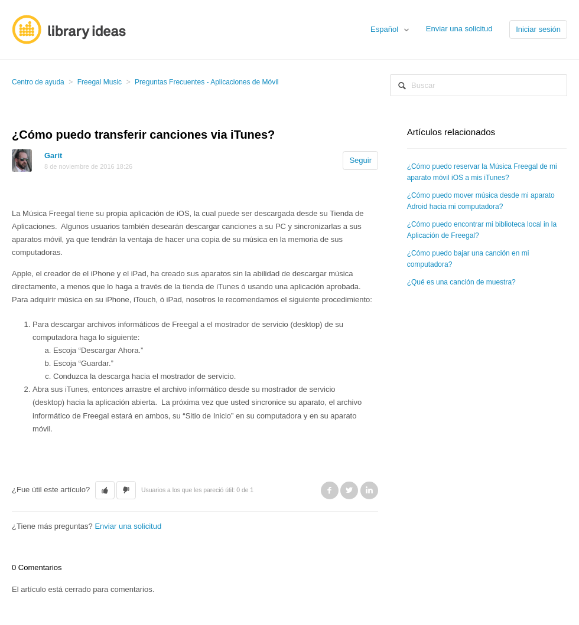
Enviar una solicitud (459, 28)
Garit (53, 155)
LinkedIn (369, 490)
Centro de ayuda (38, 82)
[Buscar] (478, 85)
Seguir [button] (360, 160)
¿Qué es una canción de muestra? (461, 282)
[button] (105, 490)
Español (385, 29)
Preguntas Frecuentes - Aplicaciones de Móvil (206, 82)
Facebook (330, 490)
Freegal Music (99, 82)
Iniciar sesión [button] (538, 29)
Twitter (349, 490)
